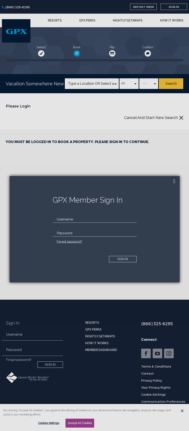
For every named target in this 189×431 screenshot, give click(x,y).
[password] (94, 233)
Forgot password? (69, 241)
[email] (94, 219)
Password (64, 233)
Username (65, 219)
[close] (174, 181)
